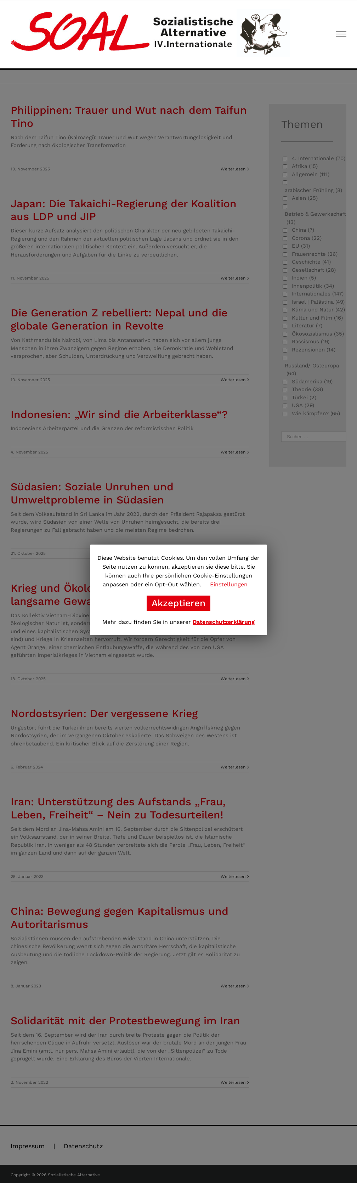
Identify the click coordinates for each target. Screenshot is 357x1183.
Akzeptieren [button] (178, 603)
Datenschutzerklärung (224, 622)
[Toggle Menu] (341, 34)
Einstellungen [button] (229, 584)
